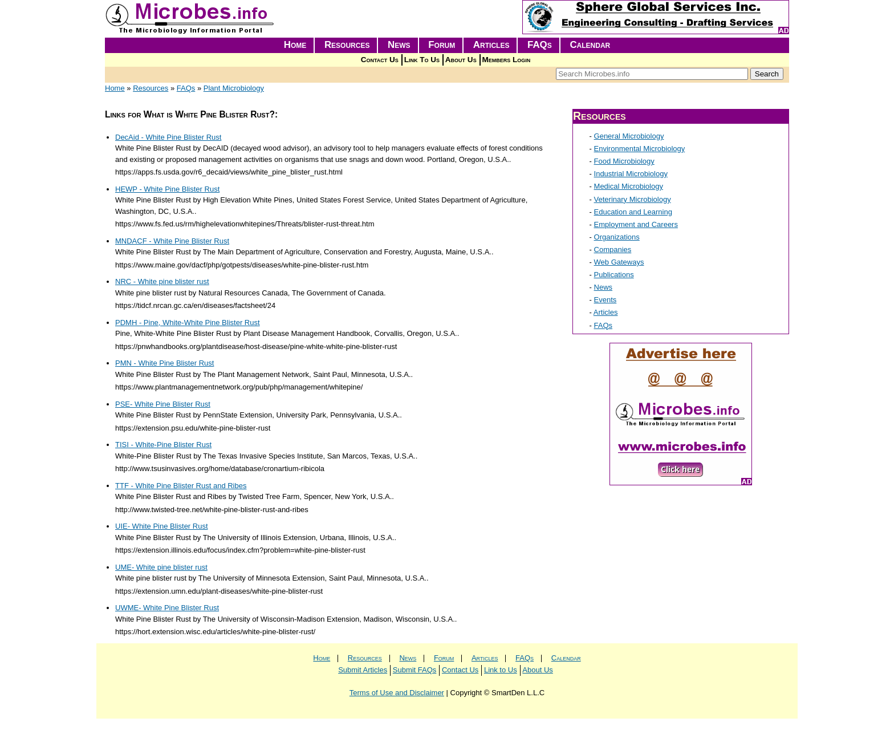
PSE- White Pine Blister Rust (162, 404)
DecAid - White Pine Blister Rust (168, 137)
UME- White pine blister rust (161, 567)
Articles (491, 44)
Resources (347, 44)
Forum (441, 44)
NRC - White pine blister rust (162, 281)
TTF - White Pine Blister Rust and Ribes (180, 485)
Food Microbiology (624, 161)
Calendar (590, 44)
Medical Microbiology (628, 186)
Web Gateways (619, 262)
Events (605, 299)
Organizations (617, 237)
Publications (614, 274)
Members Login (506, 59)
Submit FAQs (415, 670)
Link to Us (500, 670)
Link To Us (422, 59)
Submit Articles (362, 670)
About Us (461, 59)
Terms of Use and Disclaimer (397, 692)
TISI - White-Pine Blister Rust (163, 444)
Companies (613, 249)
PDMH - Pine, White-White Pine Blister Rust (187, 322)
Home (295, 44)
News (399, 44)
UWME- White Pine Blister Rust (167, 607)
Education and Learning (633, 212)
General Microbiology (629, 136)
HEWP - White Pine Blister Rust (167, 189)
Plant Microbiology (234, 88)
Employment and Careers (636, 224)
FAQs (539, 44)
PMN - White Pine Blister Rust (164, 363)
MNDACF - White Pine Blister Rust (172, 241)
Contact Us (380, 59)
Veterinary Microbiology (632, 199)
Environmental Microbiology (639, 148)
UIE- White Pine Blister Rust (161, 526)
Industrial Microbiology (631, 173)
